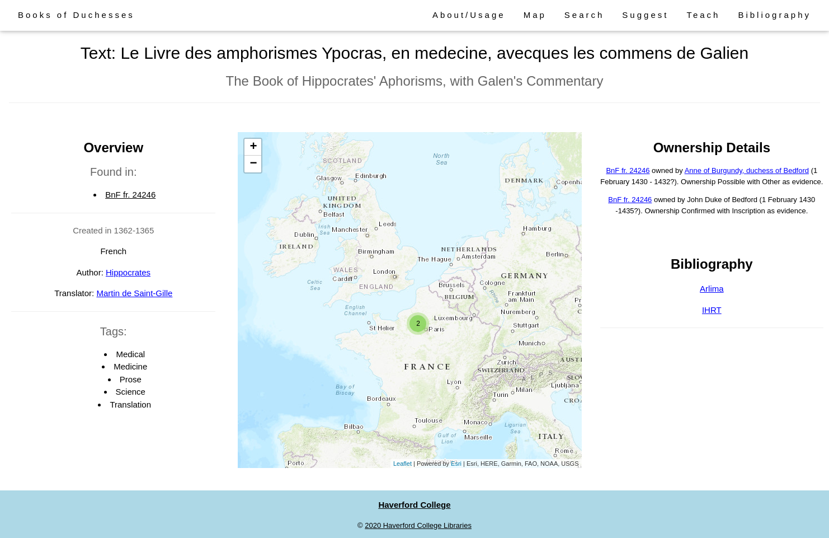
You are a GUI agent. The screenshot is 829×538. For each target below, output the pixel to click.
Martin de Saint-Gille (134, 293)
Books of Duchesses (76, 15)
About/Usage (469, 15)
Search (584, 15)
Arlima (712, 288)
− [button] (253, 164)
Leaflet (402, 463)
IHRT (712, 310)
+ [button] (253, 147)
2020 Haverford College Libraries (418, 525)
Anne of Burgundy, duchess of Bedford (747, 170)
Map (535, 15)
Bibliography (774, 15)
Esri (456, 463)
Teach (703, 15)
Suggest (645, 15)
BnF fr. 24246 (130, 194)
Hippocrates (128, 272)
